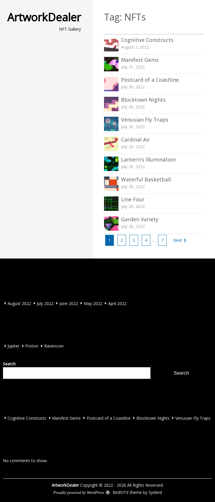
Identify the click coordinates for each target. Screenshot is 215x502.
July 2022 (45, 303)
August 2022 (19, 303)
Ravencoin (54, 346)
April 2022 (117, 303)
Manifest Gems (66, 418)
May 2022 (93, 303)
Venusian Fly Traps (192, 418)
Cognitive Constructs (27, 418)
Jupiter (13, 346)
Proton (31, 346)
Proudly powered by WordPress (78, 492)
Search (9, 364)
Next (177, 240)
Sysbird (155, 492)
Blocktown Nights (153, 418)
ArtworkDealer (44, 17)
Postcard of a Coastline (109, 418)
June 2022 (69, 303)
